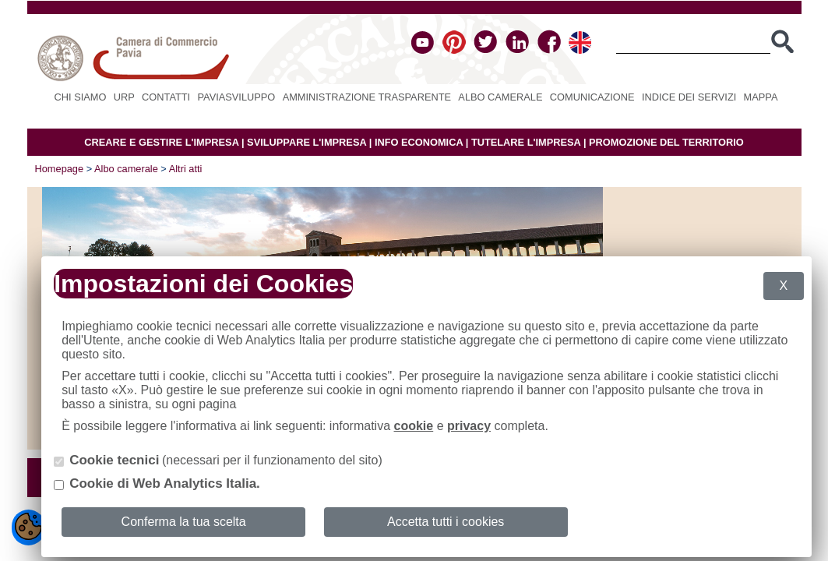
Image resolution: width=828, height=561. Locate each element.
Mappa (761, 97)
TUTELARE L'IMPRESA (526, 142)
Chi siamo (81, 97)
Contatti (166, 97)
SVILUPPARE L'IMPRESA (306, 142)
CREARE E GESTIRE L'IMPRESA (161, 142)
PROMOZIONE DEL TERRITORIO (666, 142)
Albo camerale (500, 97)
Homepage (59, 169)
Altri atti (186, 169)
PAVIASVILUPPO (237, 97)
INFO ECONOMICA (419, 142)
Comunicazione (592, 97)
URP (124, 97)
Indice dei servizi (689, 97)
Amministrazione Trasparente (367, 97)
